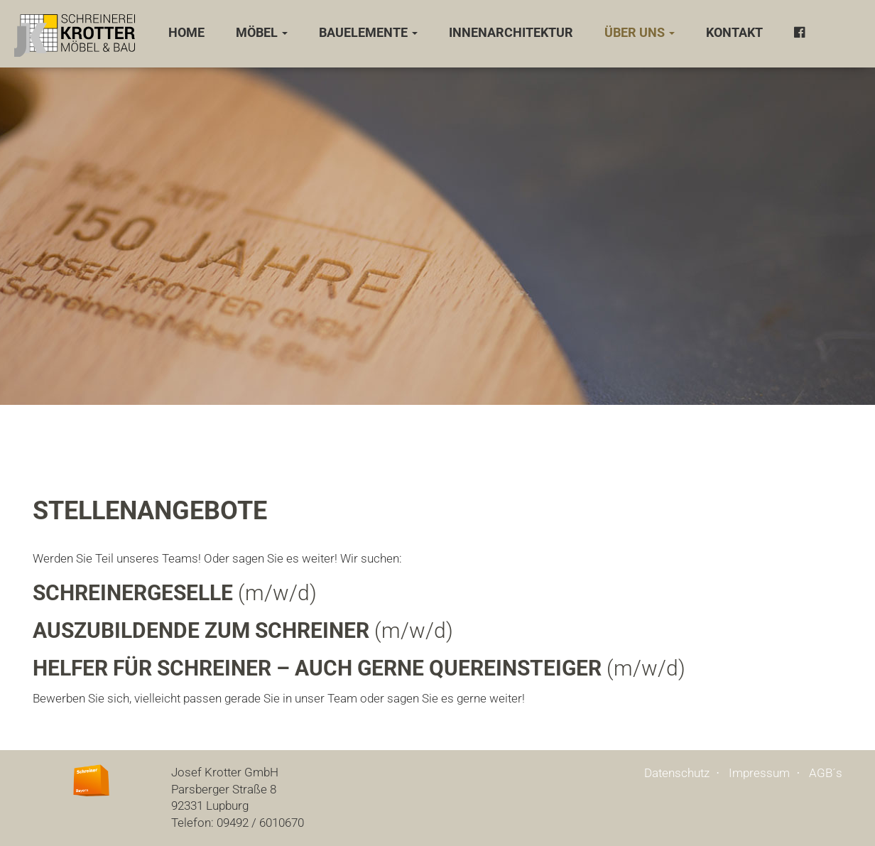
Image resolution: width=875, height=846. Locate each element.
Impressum (759, 773)
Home (186, 32)
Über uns (639, 32)
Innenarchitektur (511, 32)
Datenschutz (677, 773)
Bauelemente (368, 32)
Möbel (262, 32)
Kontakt (734, 32)
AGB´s (825, 773)
